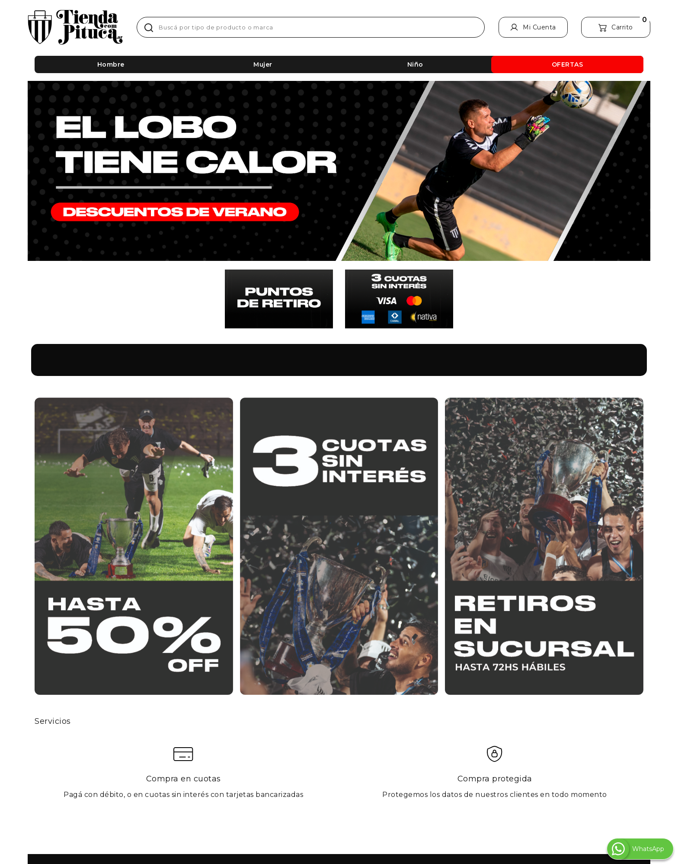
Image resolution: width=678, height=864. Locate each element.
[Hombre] (111, 64)
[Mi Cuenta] (533, 27)
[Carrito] (615, 27)
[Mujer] (263, 64)
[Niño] (415, 64)
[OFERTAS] (567, 64)
